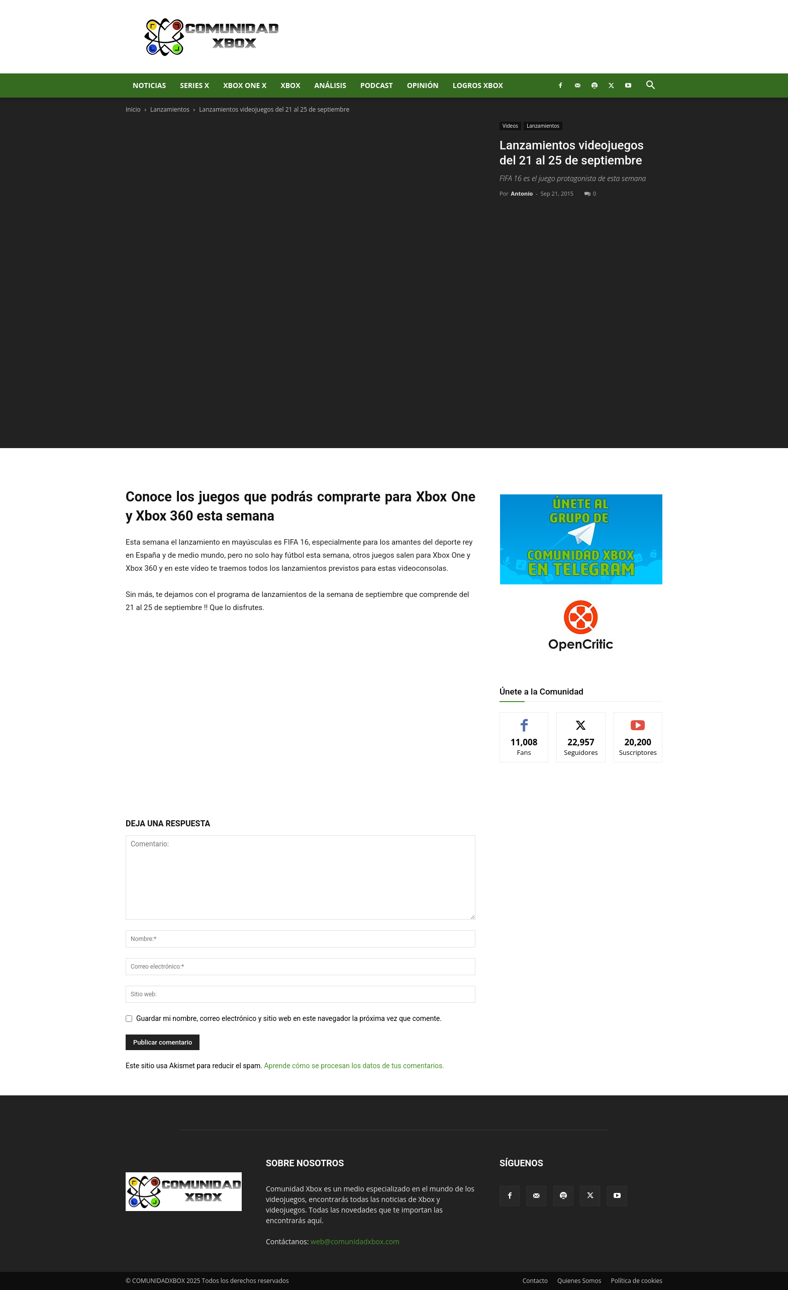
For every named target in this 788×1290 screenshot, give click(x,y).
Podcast (376, 85)
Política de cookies (636, 1280)
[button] (650, 86)
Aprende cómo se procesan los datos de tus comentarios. (354, 1066)
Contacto (535, 1280)
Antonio (522, 193)
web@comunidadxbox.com (355, 1241)
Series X (194, 85)
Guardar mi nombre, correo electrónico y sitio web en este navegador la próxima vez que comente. (289, 1018)
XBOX (290, 85)
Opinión (423, 85)
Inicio (133, 109)
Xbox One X (244, 85)
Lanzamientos (169, 109)
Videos (510, 125)
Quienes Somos (579, 1280)
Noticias (149, 85)
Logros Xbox (478, 85)
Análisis (330, 85)
